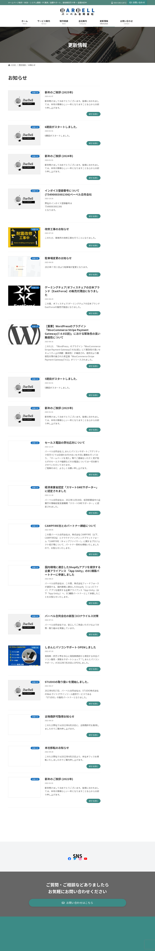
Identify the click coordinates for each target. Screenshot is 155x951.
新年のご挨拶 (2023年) (59, 408)
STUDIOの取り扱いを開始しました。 (67, 682)
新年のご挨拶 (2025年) (59, 92)
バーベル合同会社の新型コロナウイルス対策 (72, 616)
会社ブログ (115, 115)
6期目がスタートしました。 (62, 127)
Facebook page (125, 927)
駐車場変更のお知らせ (58, 258)
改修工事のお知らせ (57, 229)
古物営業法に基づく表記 (55, 905)
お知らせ (114, 109)
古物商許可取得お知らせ (59, 716)
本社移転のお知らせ (57, 748)
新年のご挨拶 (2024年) (59, 156)
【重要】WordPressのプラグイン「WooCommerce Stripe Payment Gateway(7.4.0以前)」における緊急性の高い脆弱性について (72, 331)
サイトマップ (17, 907)
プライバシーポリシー (116, 905)
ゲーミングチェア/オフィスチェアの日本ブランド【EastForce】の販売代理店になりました (72, 291)
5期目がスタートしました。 (62, 379)
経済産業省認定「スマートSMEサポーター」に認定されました (72, 489)
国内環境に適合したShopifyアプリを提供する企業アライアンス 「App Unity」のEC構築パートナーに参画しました (72, 570)
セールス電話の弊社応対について (65, 442)
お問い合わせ (137, 2)
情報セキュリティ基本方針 (86, 905)
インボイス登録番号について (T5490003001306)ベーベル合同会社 (68, 192)
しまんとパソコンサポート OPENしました (70, 647)
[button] (77, 888)
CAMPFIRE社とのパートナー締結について (70, 526)
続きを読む (93, 114)
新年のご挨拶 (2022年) (59, 779)
